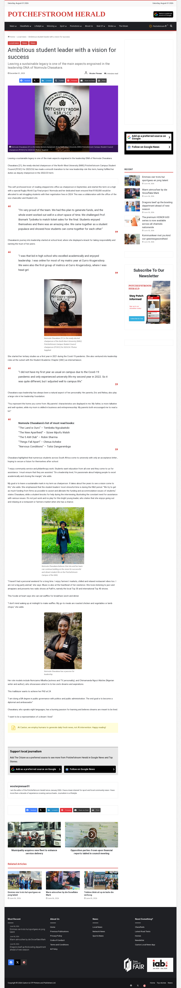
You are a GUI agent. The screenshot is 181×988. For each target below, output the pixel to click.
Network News (99, 931)
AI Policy (53, 949)
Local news (21, 37)
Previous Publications (59, 931)
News (12, 26)
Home (11, 37)
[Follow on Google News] (90, 769)
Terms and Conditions (59, 944)
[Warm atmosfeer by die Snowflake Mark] (63, 880)
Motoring (50, 26)
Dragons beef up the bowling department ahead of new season (157, 206)
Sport (62, 26)
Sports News (98, 936)
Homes (138, 936)
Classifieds (24, 26)
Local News (97, 927)
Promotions (74, 26)
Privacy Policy (56, 936)
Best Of (100, 26)
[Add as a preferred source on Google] (163, 14)
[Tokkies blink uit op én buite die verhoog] (101, 880)
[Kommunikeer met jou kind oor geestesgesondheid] (132, 239)
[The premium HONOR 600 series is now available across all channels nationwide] (132, 221)
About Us (89, 26)
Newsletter (139, 940)
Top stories (161, 983)
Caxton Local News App (145, 944)
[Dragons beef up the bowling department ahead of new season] (132, 206)
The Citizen (123, 26)
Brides (111, 26)
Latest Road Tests (142, 931)
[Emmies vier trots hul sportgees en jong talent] (25, 880)
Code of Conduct (57, 940)
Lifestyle (38, 26)
